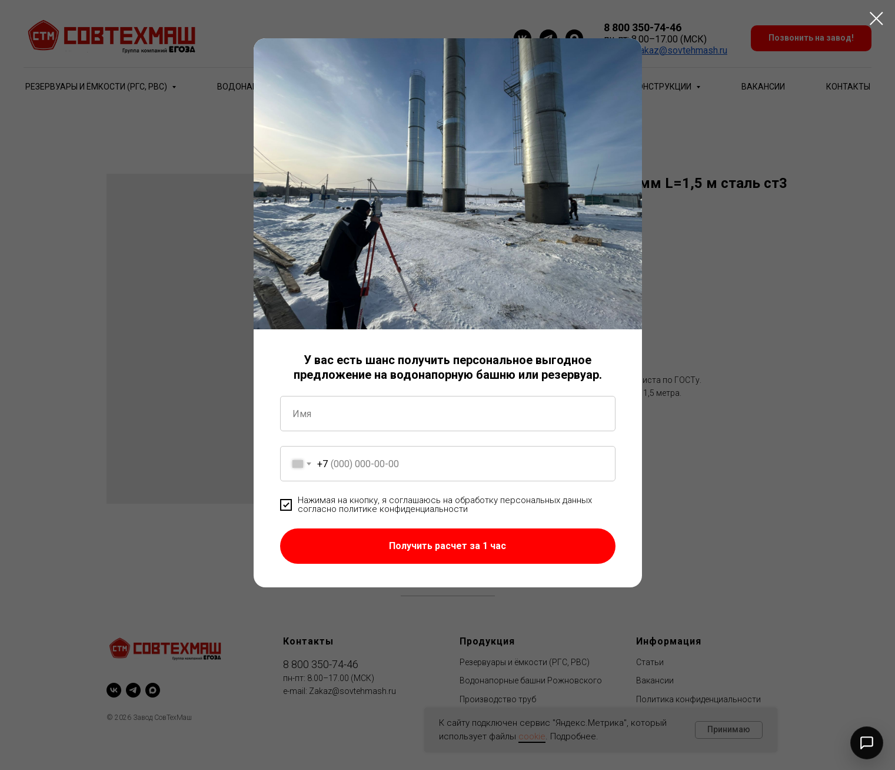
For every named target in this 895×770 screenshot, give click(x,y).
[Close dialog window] (876, 18)
